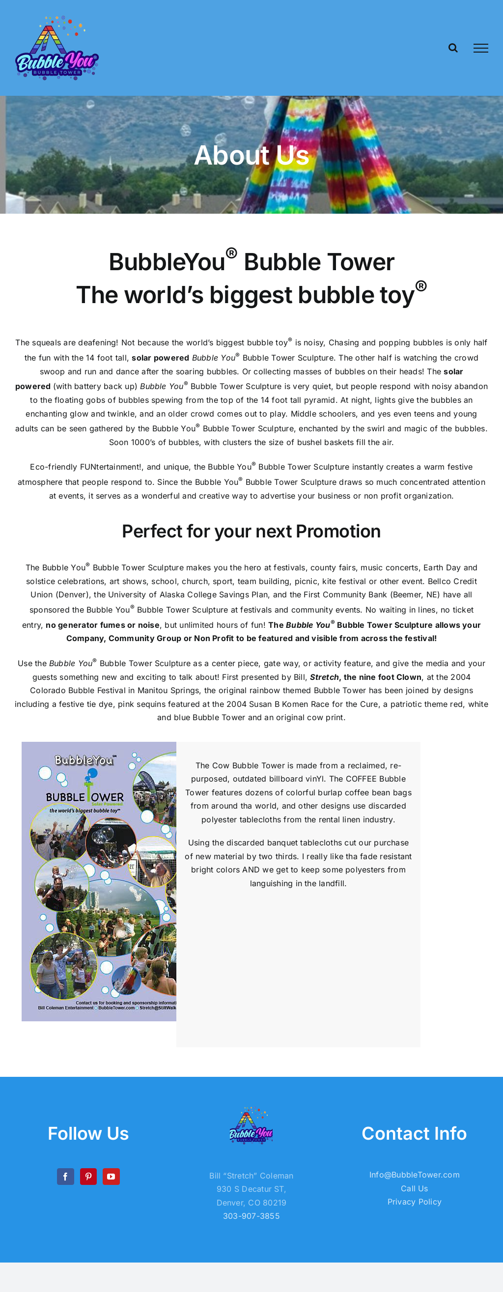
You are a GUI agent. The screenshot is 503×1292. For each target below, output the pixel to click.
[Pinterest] (88, 1176)
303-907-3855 (251, 1216)
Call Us (414, 1188)
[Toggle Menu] (481, 48)
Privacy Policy (415, 1202)
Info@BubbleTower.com (414, 1175)
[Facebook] (65, 1176)
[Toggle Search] (453, 48)
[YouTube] (111, 1176)
